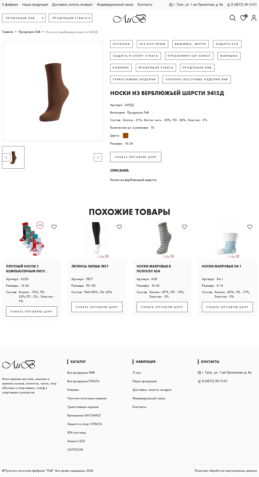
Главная (7, 32)
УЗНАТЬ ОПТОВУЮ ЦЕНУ (136, 157)
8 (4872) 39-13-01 (242, 5)
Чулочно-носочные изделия (86, 398)
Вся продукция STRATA (83, 381)
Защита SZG (76, 441)
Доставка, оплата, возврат (72, 5)
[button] (98, 157)
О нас (137, 372)
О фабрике (10, 5)
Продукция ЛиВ (29, 32)
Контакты (144, 5)
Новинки (73, 390)
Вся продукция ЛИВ (81, 372)
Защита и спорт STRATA (84, 424)
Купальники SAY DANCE (84, 415)
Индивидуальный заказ (115, 5)
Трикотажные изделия (83, 407)
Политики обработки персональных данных (226, 470)
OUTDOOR (75, 449)
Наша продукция (35, 5)
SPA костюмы (76, 432)
